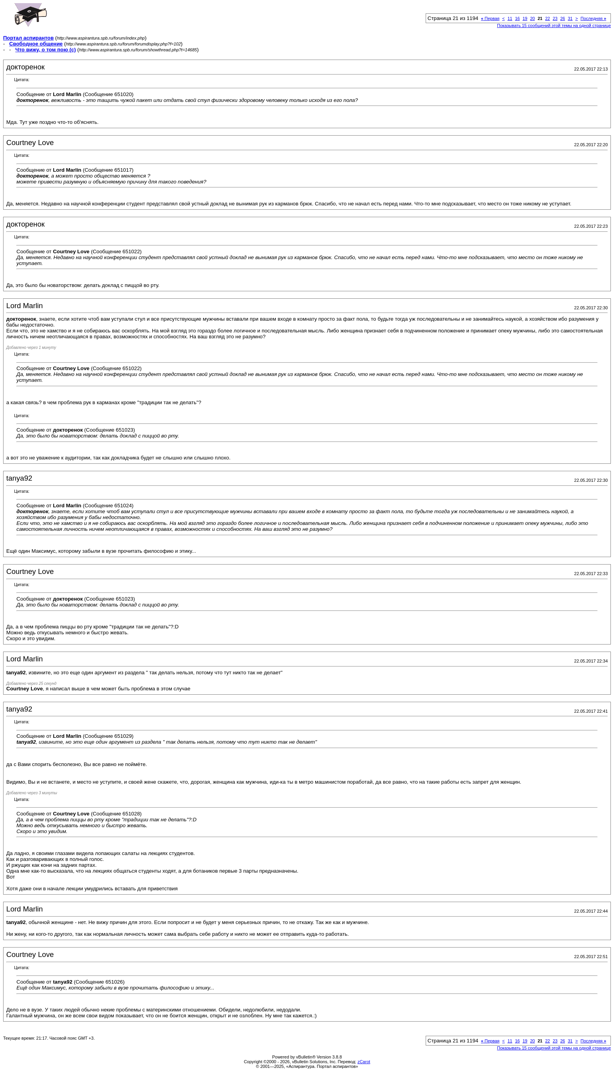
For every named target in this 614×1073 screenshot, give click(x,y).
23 (555, 18)
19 (524, 18)
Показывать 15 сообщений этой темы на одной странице (554, 25)
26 (562, 18)
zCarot (364, 1061)
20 (532, 18)
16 (517, 18)
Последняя (593, 18)
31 (570, 18)
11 (509, 18)
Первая (490, 18)
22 (547, 18)
